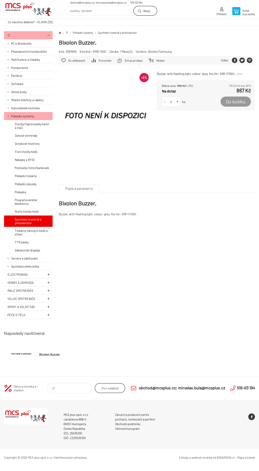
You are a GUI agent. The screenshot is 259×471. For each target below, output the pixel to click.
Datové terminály (26, 135)
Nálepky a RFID (25, 160)
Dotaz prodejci (134, 60)
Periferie (16, 76)
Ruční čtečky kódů (27, 211)
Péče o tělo (30, 315)
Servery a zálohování (24, 258)
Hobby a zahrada (30, 282)
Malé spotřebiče (30, 290)
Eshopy (184, 457)
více (239, 74)
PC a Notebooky (21, 43)
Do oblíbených (76, 60)
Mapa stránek (246, 457)
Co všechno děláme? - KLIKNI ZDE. (31, 22)
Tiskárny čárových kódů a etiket (31, 232)
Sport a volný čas (30, 307)
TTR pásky (22, 242)
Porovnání (105, 60)
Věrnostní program (127, 428)
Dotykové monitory (27, 143)
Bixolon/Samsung (160, 51)
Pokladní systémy (22, 116)
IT (30, 35)
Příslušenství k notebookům (29, 51)
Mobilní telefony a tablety (27, 100)
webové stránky (202, 457)
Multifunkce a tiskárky (25, 59)
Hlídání (160, 60)
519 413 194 (136, 2)
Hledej (146, 11)
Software (17, 84)
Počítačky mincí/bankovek (32, 168)
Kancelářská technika (25, 108)
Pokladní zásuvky (26, 184)
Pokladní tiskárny (26, 176)
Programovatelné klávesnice (26, 201)
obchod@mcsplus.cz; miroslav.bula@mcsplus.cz (98, 2)
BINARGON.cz (226, 457)
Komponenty (19, 67)
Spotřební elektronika (25, 266)
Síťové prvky (19, 92)
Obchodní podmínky (127, 424)
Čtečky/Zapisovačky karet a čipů (32, 125)
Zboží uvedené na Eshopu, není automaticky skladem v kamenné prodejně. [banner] (28, 9)
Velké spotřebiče (30, 299)
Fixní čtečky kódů (26, 151)
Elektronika (30, 274)
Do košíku (235, 101)
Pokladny (20, 192)
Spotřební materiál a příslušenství (28, 221)
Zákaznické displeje (27, 250)
